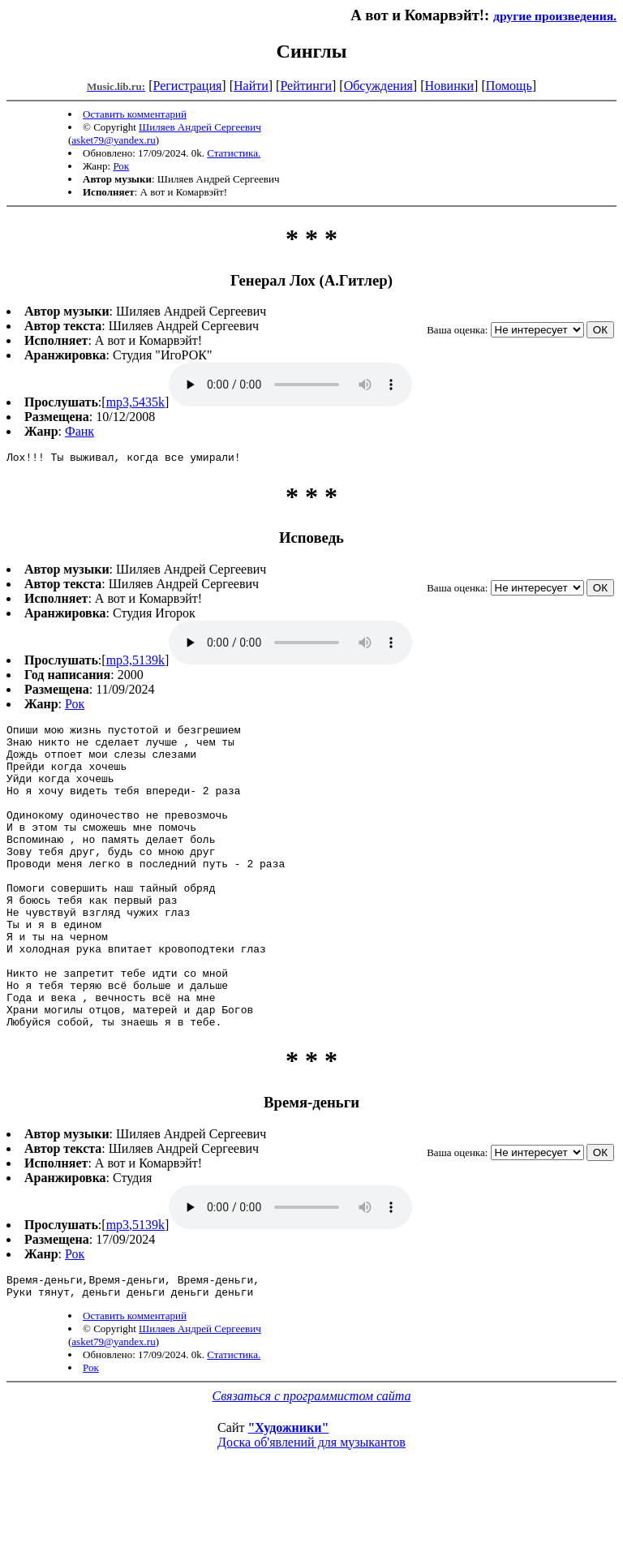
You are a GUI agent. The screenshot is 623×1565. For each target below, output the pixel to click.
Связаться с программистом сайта (312, 1464)
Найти (251, 85)
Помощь (509, 85)
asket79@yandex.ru (113, 140)
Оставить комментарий (135, 114)
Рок (121, 166)
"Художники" (288, 1496)
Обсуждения (378, 85)
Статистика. (233, 153)
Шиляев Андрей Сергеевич (200, 127)
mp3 (290, 384)
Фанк (79, 431)
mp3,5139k (135, 662)
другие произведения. (555, 16)
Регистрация (187, 85)
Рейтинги (306, 85)
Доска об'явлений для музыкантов (311, 1510)
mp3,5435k (135, 402)
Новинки (449, 85)
